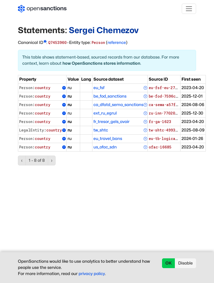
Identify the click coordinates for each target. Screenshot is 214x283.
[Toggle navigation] (189, 9)
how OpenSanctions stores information (101, 63)
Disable (185, 263)
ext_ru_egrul (105, 113)
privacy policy (92, 273)
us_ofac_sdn (105, 147)
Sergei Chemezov (103, 30)
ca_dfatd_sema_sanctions (118, 104)
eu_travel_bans (107, 138)
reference (117, 42)
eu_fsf (98, 87)
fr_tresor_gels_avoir (111, 121)
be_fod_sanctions (109, 96)
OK (168, 263)
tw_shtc (100, 130)
